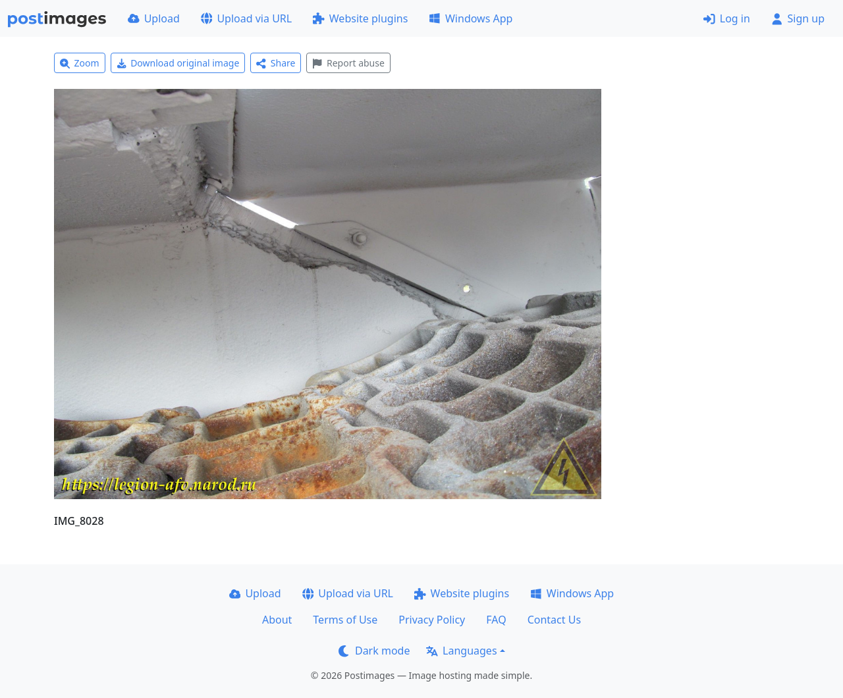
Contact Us (554, 619)
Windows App (470, 18)
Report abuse (348, 63)
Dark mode (374, 650)
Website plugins (360, 18)
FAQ (496, 619)
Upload (154, 18)
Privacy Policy (431, 619)
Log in (726, 18)
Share (275, 63)
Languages (461, 650)
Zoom (79, 63)
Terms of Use (345, 619)
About (277, 619)
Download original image (178, 63)
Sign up (798, 18)
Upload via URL (246, 18)
